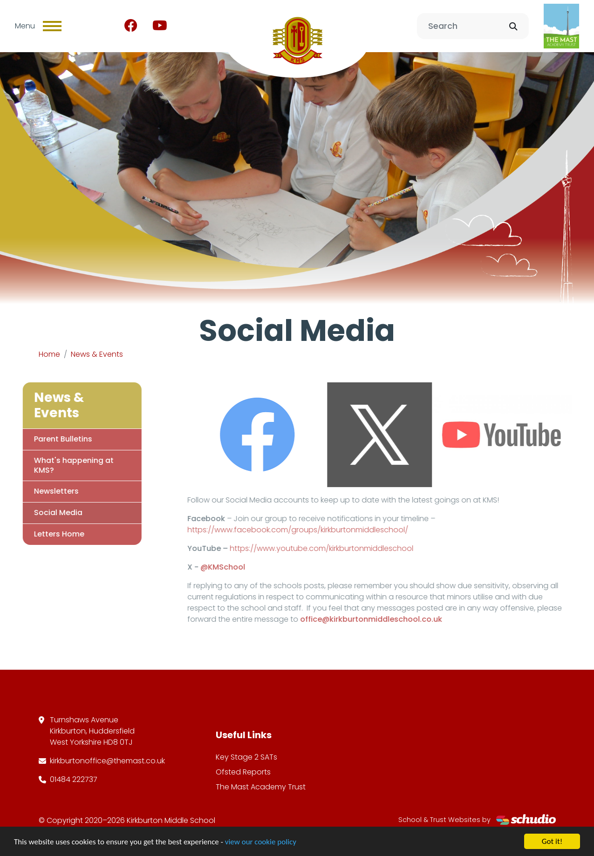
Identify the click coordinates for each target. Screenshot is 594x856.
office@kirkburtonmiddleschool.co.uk (383, 619)
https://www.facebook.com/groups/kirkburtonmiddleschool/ (309, 529)
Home (49, 354)
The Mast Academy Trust (261, 786)
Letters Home (47, 534)
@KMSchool (234, 567)
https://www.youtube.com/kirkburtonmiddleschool (333, 548)
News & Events (97, 354)
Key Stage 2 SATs (246, 757)
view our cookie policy (260, 843)
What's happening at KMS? (62, 465)
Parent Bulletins (51, 439)
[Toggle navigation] (52, 26)
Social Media (46, 512)
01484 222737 (73, 779)
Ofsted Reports (243, 772)
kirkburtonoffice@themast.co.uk (107, 760)
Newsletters (44, 491)
